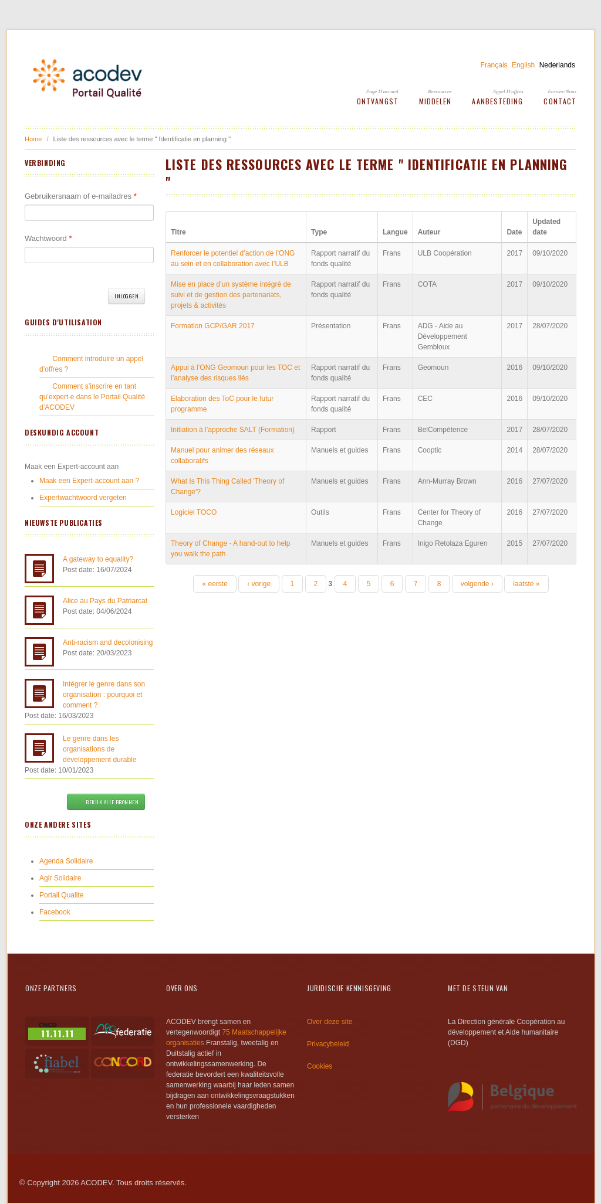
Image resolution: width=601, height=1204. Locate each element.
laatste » (526, 584)
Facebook (54, 912)
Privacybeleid (328, 1044)
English (523, 65)
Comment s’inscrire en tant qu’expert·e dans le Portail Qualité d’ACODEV (92, 396)
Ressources (439, 91)
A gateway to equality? (98, 559)
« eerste (214, 584)
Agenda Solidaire (66, 861)
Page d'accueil (382, 91)
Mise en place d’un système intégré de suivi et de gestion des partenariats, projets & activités (231, 294)
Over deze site (329, 1022)
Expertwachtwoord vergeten (83, 498)
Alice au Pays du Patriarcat (105, 601)
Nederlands (557, 65)
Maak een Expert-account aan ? (89, 481)
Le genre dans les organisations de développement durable (99, 749)
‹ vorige (259, 584)
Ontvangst (378, 101)
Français (494, 65)
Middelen (435, 101)
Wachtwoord (48, 238)
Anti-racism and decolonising (108, 642)
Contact (559, 101)
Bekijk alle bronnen (106, 802)
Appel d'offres (508, 91)
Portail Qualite (61, 895)
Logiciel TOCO (194, 512)
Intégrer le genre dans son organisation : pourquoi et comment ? (104, 694)
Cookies (319, 1066)
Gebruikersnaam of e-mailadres (81, 196)
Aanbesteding (497, 101)
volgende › (477, 584)
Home (33, 138)
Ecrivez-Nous (562, 91)
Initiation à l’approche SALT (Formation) (233, 430)
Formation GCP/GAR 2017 (213, 326)
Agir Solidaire (60, 878)
